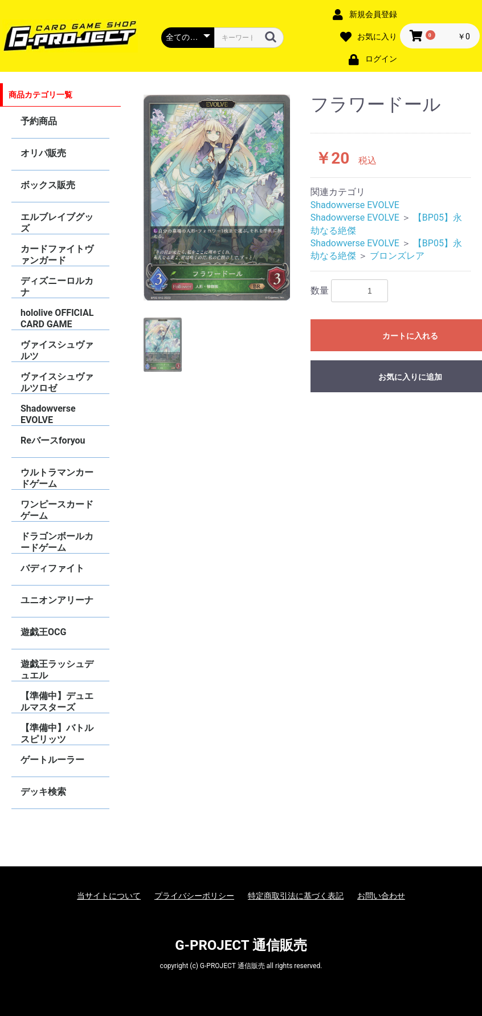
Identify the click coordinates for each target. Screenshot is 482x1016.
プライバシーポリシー (194, 895)
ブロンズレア (397, 255)
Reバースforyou (53, 440)
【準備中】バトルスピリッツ (57, 733)
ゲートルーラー (52, 759)
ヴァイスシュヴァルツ (57, 350)
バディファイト (52, 568)
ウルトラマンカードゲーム (57, 478)
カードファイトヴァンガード (57, 254)
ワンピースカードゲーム (57, 510)
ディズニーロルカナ (57, 286)
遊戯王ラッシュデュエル (57, 670)
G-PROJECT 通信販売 (241, 945)
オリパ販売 (43, 153)
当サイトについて (109, 895)
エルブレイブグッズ (57, 223)
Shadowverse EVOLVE (48, 414)
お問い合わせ (381, 895)
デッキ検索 (43, 791)
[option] (217, 197)
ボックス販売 (48, 185)
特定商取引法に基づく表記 (296, 895)
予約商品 (39, 121)
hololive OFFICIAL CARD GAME (57, 318)
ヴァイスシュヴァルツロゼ (57, 382)
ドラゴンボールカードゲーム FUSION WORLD (57, 542)
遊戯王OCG (43, 632)
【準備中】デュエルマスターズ (57, 701)
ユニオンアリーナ (57, 600)
